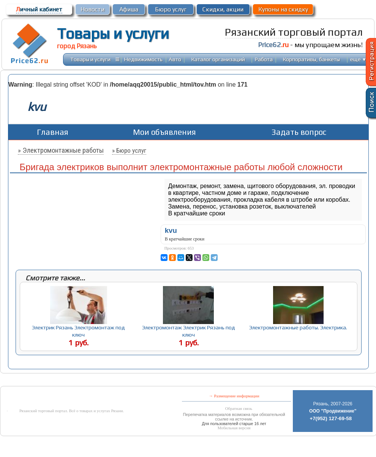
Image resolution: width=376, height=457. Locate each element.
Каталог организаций (218, 59)
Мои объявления (164, 132)
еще (358, 59)
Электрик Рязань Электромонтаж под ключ (78, 331)
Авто (175, 59)
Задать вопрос (299, 132)
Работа (264, 59)
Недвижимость (143, 59)
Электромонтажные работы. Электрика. (298, 327)
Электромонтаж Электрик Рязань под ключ (188, 331)
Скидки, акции (222, 9)
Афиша (128, 9)
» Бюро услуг (129, 150)
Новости (92, 9)
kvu (171, 230)
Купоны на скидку (283, 9)
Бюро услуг (170, 9)
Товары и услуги (113, 33)
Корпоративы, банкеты (311, 59)
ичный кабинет (39, 9)
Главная (52, 132)
